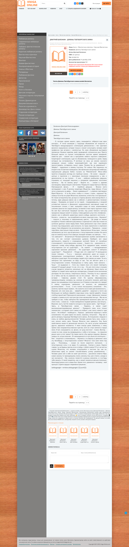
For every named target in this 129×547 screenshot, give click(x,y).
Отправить (59, 466)
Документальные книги (28, 103)
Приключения (24, 81)
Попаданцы (23, 72)
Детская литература (27, 92)
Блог (60, 8)
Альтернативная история (29, 66)
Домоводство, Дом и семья (30, 109)
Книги (75, 47)
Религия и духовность (27, 106)
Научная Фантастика (101, 47)
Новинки (53, 8)
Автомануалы (77, 544)
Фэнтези (22, 60)
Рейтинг (52, 544)
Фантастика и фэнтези (85, 47)
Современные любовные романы (29, 43)
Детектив (22, 78)
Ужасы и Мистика (26, 69)
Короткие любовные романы (30, 51)
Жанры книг (43, 8)
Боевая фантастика (26, 63)
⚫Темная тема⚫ (95, 8)
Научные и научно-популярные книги (31, 96)
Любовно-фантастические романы (29, 47)
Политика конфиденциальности (40, 544)
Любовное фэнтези (26, 75)
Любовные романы (26, 39)
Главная (21, 8)
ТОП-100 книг (31, 8)
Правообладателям (24, 544)
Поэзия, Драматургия (27, 100)
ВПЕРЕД (85, 92)
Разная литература (26, 115)
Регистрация (96, 3)
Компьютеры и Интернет (29, 121)
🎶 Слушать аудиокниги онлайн (76, 8)
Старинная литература (28, 112)
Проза (21, 84)
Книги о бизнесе (25, 90)
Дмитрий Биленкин (79, 52)
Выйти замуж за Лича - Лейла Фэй (32, 174)
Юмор (21, 87)
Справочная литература (28, 118)
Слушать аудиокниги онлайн (64, 544)
